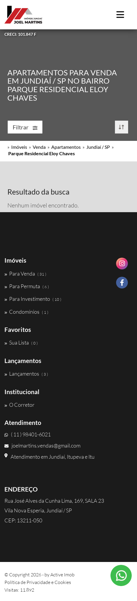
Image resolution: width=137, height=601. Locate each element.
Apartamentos (66, 147)
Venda (39, 147)
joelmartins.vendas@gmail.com (42, 445)
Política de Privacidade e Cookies (37, 582)
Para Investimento (32, 299)
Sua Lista (21, 342)
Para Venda (25, 273)
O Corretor (19, 404)
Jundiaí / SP (98, 147)
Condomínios (26, 311)
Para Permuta (26, 286)
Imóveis (19, 147)
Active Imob (62, 575)
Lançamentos (26, 373)
